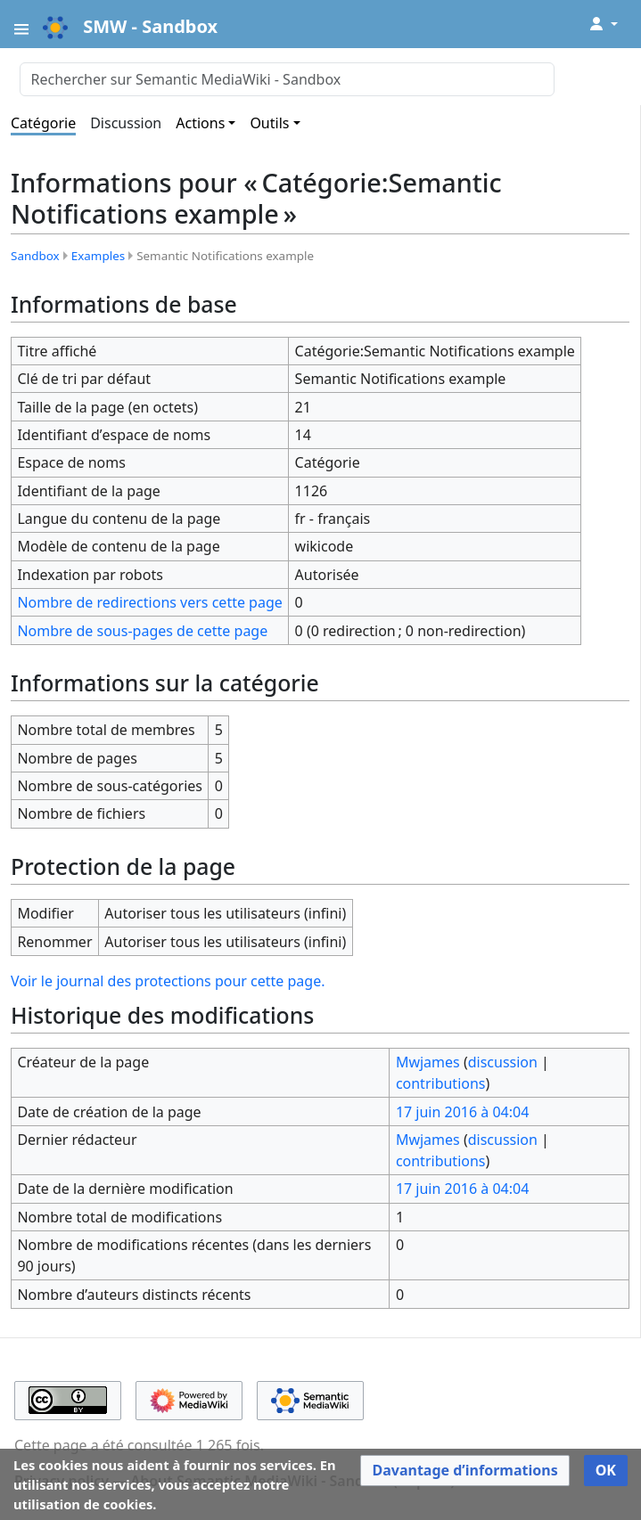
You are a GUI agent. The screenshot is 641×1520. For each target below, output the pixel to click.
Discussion (125, 123)
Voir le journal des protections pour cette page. (168, 981)
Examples (98, 256)
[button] (464, 1470)
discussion (503, 1062)
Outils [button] (269, 123)
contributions (441, 1083)
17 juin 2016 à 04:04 (462, 1112)
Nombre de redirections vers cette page (149, 602)
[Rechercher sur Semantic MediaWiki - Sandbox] (287, 79)
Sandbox (35, 256)
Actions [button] (200, 123)
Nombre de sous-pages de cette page (142, 631)
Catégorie (43, 123)
